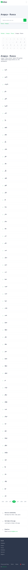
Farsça (2, 547)
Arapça (8, 33)
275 (10, 501)
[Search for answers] (12, 20)
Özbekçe (3, 543)
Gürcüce (3, 552)
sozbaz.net (4, 566)
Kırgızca (2, 554)
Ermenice (3, 550)
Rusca (12, 33)
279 (25, 501)
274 (6, 501)
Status (16, 564)
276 (14, 501)
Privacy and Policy (5, 564)
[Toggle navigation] (26, 2)
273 (3, 501)
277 (18, 501)
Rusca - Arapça (5, 23)
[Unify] (4, 2)
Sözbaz (3, 33)
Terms (12, 564)
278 (21, 501)
